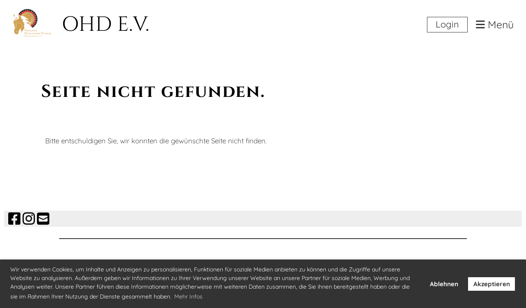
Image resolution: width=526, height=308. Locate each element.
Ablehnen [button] (444, 284)
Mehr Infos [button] (188, 296)
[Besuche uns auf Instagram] (29, 219)
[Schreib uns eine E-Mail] (43, 219)
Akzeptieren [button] (491, 284)
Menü (495, 25)
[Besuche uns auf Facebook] (14, 219)
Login (447, 24)
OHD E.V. (105, 24)
